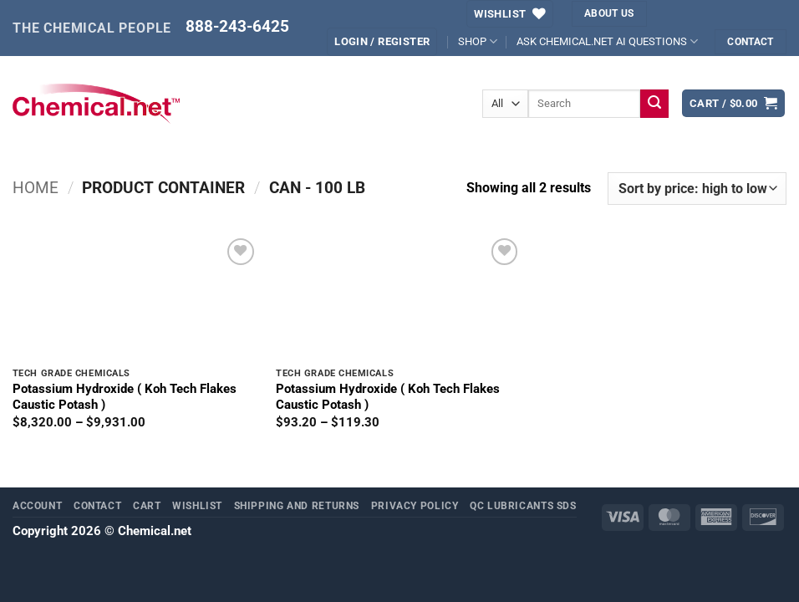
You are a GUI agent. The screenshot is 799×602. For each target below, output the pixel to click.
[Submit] (654, 103)
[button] (382, 41)
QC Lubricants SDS (523, 505)
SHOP (477, 41)
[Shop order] (697, 189)
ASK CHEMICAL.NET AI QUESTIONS (607, 41)
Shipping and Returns (297, 505)
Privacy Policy (415, 505)
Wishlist (197, 505)
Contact (97, 505)
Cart (147, 505)
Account (37, 505)
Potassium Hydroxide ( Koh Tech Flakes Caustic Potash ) (125, 396)
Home (36, 188)
